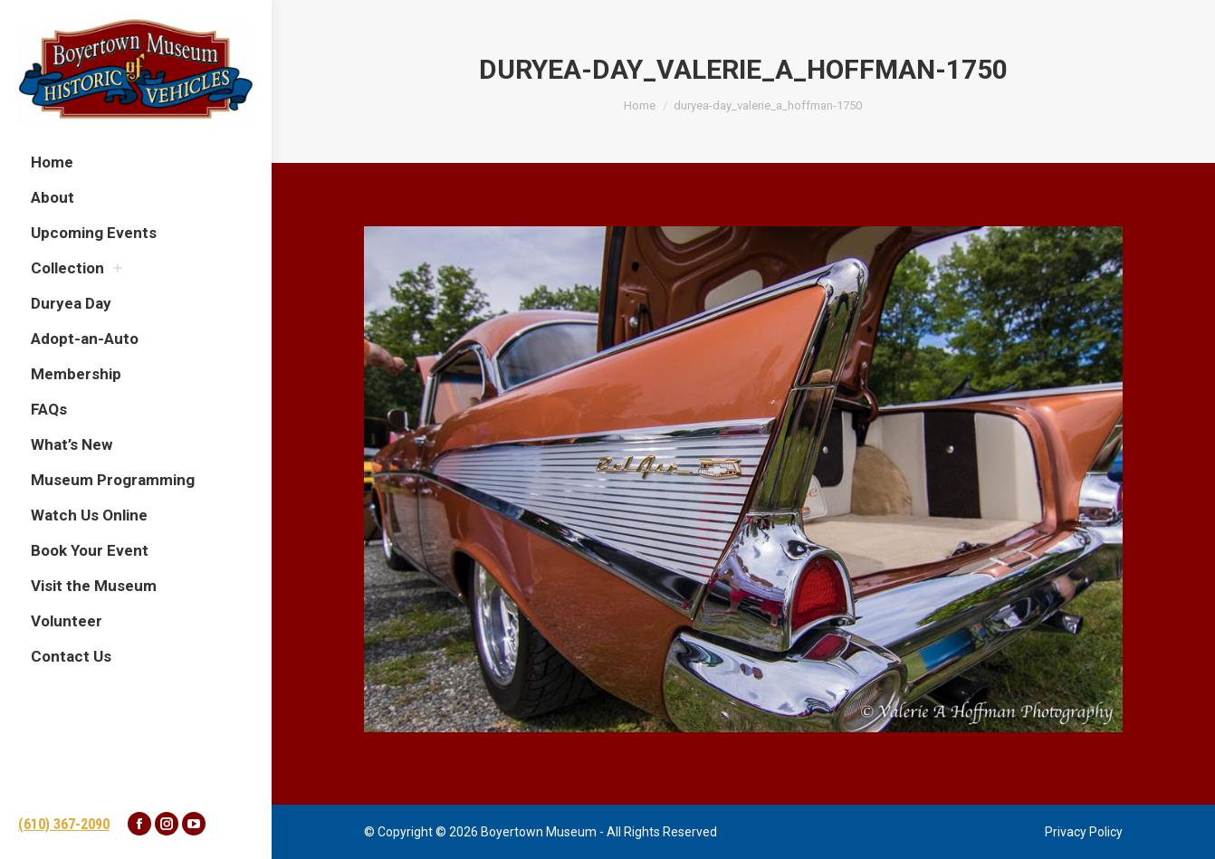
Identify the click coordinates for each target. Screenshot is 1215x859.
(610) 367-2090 (64, 824)
